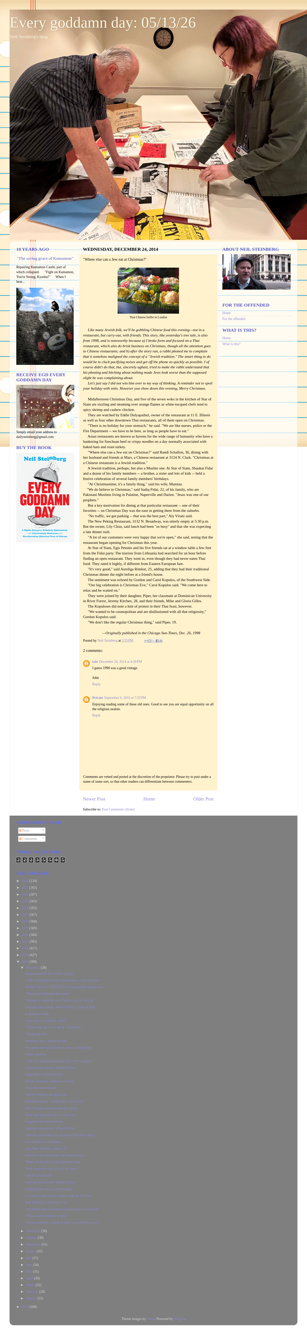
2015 (26, 955)
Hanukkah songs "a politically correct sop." (55, 1101)
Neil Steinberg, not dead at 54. (46, 1202)
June (29, 1265)
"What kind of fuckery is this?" (46, 1216)
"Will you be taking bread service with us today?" (59, 1061)
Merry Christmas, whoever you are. (49, 1081)
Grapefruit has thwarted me (44, 1122)
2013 (26, 1307)
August (31, 1251)
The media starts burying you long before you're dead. (62, 1209)
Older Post (203, 798)
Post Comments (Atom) (118, 809)
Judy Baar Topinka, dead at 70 (46, 1148)
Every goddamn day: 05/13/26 (103, 22)
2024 (26, 894)
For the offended (233, 319)
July (29, 1258)
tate (95, 662)
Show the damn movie (40, 1088)
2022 (26, 908)
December (33, 968)
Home (149, 798)
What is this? (231, 344)
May (29, 1271)
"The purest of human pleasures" (47, 994)
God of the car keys (38, 1175)
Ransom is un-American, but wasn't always (55, 1155)
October (32, 1238)
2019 (26, 928)
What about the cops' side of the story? (51, 1169)
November (33, 1231)
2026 (26, 881)
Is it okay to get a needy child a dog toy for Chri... (59, 1196)
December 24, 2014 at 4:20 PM (120, 662)
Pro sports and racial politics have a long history (58, 1048)
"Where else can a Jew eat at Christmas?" (53, 1027)
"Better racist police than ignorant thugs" (53, 1162)
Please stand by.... (37, 1054)
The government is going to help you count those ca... (62, 1222)
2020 (26, 921)
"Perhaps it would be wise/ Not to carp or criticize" (60, 1000)
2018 (26, 935)
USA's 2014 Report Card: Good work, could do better (62, 980)
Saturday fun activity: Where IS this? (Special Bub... (61, 1007)
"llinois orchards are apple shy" (46, 1095)
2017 (26, 941)
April (30, 1278)
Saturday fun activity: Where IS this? (50, 1068)
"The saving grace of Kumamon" (45, 258)
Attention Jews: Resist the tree (46, 1041)
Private (97, 698)
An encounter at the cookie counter (49, 973)
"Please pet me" (36, 1034)
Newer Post (94, 798)
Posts (24, 830)
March (30, 1285)
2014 (26, 962)
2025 (26, 888)
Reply (96, 684)
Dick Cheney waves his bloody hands (51, 1108)
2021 (26, 915)
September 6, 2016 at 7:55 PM (125, 698)
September (33, 1244)
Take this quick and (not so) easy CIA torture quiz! (60, 1135)
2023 (26, 901)
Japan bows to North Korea (44, 1074)
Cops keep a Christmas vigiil (45, 1020)
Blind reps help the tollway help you (50, 1115)
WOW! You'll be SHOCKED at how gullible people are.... (65, 987)
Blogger (179, 1319)
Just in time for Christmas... (44, 1142)
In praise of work (37, 1014)
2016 (26, 948)
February (32, 1292)
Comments (28, 839)
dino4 (151, 1319)
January (31, 1298)
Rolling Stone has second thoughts (49, 1189)
